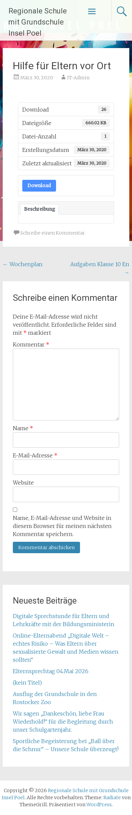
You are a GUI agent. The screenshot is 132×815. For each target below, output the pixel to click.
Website (23, 482)
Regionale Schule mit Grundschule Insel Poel (37, 22)
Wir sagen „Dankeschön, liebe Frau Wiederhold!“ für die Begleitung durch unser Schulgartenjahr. (63, 721)
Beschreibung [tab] (39, 209)
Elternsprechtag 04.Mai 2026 (50, 671)
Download (39, 186)
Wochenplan (23, 264)
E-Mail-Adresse (35, 455)
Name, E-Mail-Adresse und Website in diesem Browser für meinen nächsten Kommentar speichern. (62, 526)
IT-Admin (78, 78)
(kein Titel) (27, 682)
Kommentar (31, 344)
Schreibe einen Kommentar (52, 233)
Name (23, 428)
